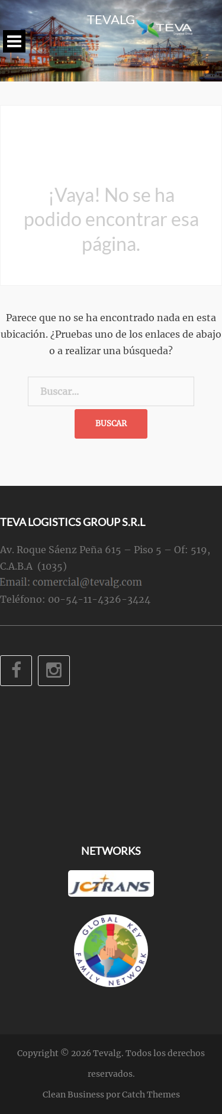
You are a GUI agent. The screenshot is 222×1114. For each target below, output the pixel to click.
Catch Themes (151, 1094)
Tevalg (111, 19)
